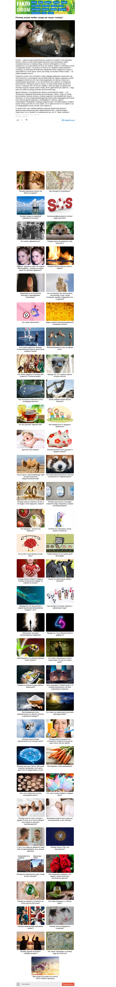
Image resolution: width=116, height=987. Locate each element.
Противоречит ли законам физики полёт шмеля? (30, 659)
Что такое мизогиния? (30, 322)
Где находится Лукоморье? (60, 191)
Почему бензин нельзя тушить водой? (60, 267)
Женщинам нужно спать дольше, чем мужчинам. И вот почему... (60, 819)
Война (41, 2)
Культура (54, 5)
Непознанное (36, 9)
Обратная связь (61, 13)
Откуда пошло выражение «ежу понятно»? (59, 242)
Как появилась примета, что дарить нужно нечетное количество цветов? (60, 876)
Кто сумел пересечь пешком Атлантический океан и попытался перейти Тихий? (30, 349)
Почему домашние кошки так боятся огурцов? (30, 192)
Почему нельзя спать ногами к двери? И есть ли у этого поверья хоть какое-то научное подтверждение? (30, 821)
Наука (61, 5)
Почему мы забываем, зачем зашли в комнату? (59, 530)
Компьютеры (36, 5)
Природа (53, 9)
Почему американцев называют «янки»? (30, 927)
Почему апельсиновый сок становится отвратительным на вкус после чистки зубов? (59, 741)
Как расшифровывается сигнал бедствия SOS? (59, 217)
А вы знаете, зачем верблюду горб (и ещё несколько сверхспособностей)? (30, 477)
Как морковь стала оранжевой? (59, 766)
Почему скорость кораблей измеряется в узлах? (30, 217)
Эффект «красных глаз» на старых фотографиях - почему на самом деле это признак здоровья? (30, 268)
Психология (62, 9)
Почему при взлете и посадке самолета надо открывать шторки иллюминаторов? (59, 504)
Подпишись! (68, 984)
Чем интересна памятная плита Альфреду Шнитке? (30, 400)
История (64, 2)
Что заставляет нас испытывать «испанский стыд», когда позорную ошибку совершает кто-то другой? (59, 296)
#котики (37, 114)
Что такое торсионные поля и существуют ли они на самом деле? (60, 660)
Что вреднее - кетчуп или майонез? (31, 530)
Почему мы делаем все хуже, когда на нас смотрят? (30, 875)
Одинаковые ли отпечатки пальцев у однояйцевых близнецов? (30, 295)
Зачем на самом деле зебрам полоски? (59, 580)
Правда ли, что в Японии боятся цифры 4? (60, 634)
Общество (45, 9)
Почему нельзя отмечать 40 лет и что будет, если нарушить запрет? (30, 503)
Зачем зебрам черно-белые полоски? (60, 400)
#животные (25, 114)
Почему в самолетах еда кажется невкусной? (31, 686)
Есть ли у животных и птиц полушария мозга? (30, 794)
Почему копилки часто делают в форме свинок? (60, 451)
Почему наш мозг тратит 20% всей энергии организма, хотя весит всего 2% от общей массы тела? (30, 768)
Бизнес (34, 2)
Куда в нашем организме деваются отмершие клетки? (60, 323)
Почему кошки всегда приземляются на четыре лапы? (30, 740)
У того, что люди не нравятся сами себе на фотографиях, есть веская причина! (30, 849)
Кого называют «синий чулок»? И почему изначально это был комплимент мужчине (60, 687)
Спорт (44, 13)
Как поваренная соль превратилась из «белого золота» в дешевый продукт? (30, 714)
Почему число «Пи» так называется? (60, 848)
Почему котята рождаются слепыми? (59, 927)
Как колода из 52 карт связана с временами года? (59, 607)
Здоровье (48, 2)
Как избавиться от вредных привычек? (60, 425)
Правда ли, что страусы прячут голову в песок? (59, 375)
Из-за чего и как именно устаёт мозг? (30, 555)
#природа (18, 114)
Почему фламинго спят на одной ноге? (60, 348)
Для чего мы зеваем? (30, 450)
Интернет (56, 2)
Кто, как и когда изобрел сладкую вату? (60, 794)
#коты (31, 114)
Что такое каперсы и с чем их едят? (59, 902)
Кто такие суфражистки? (30, 241)
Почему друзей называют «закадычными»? (30, 952)
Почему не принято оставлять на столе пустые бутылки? (30, 902)
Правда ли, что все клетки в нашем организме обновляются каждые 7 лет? (30, 608)
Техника (50, 13)
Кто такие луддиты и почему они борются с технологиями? (30, 375)
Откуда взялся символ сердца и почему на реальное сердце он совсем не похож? (30, 581)
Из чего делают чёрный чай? (30, 425)
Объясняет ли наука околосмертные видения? (30, 634)
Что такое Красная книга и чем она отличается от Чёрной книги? (60, 476)
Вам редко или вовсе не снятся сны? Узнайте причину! (45, 977)
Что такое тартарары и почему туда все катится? (60, 952)
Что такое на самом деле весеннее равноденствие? (60, 713)
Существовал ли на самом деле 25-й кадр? (59, 555)
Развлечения (36, 13)
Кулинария (45, 5)
